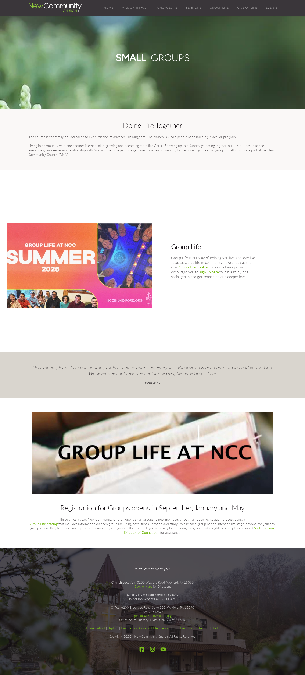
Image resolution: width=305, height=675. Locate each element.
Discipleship (129, 628)
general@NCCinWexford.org (152, 616)
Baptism (113, 628)
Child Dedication (184, 628)
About (101, 628)
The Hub (203, 628)
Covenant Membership (154, 628)
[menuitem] (108, 7)
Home (90, 628)
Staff (215, 628)
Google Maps (143, 586)
